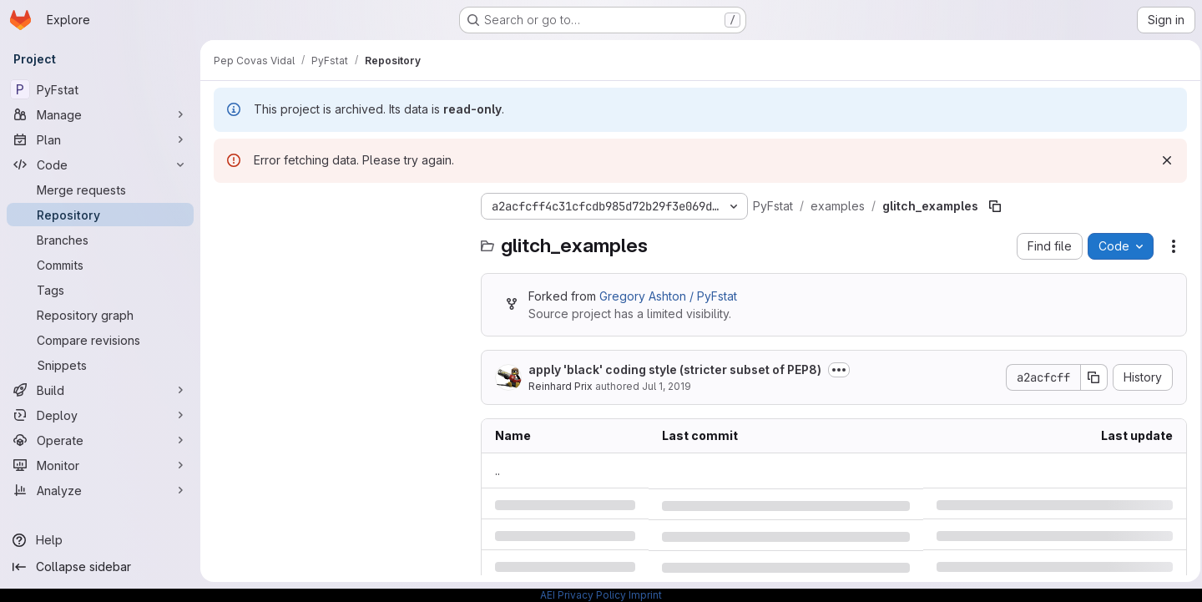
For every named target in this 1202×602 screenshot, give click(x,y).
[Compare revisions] (100, 340)
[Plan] (100, 139)
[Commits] (100, 264)
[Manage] (100, 114)
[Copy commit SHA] (1089, 377)
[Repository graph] (100, 314)
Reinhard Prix (560, 386)
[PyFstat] (100, 89)
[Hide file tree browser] (227, 206)
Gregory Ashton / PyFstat (668, 296)
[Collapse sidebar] (100, 567)
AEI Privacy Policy (583, 595)
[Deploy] (100, 415)
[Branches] (100, 239)
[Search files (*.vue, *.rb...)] (339, 239)
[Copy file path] (995, 206)
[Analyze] (100, 490)
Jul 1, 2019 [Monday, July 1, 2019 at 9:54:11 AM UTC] (666, 386)
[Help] (100, 540)
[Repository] (100, 214)
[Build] (100, 390)
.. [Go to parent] (497, 470)
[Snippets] (100, 365)
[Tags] (100, 289)
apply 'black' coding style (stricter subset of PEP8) (674, 369)
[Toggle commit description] (839, 369)
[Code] (100, 164)
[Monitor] (100, 465)
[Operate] (100, 440)
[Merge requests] (100, 189)
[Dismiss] (1162, 160)
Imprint (645, 595)
